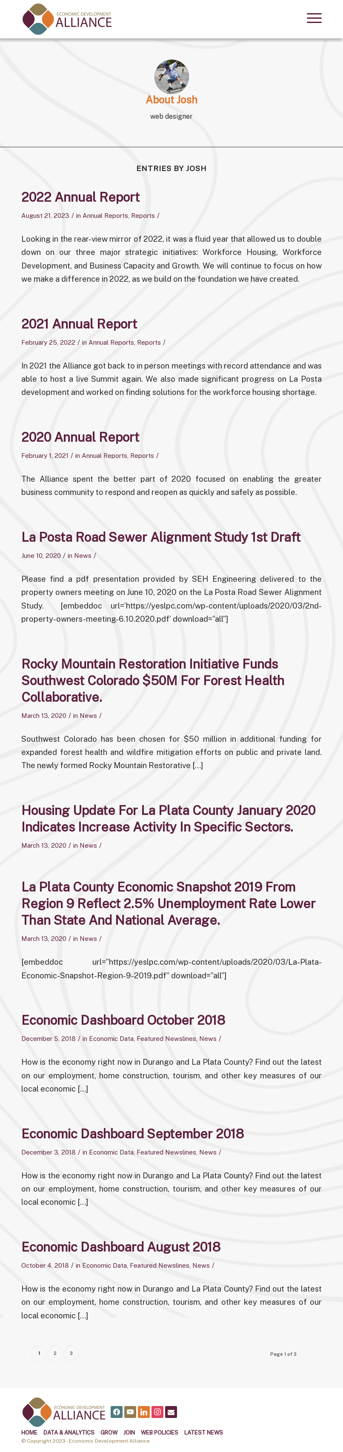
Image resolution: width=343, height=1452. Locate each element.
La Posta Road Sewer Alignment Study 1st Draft (160, 537)
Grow (108, 1432)
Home (29, 1432)
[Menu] (310, 17)
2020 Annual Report (80, 437)
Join (129, 1432)
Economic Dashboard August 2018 (120, 1247)
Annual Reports (105, 215)
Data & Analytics (68, 1432)
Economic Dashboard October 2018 (123, 1020)
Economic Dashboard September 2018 (132, 1133)
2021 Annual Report (79, 324)
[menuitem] (310, 17)
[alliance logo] (67, 19)
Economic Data (111, 1038)
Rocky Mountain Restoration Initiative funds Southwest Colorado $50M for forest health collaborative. (152, 680)
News (82, 555)
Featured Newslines (166, 1038)
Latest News (203, 1432)
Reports (143, 215)
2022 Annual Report (80, 197)
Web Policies (159, 1432)
